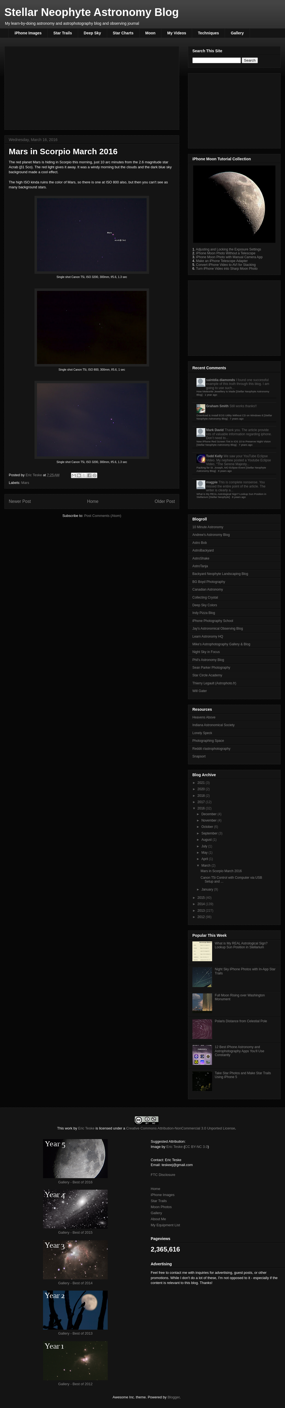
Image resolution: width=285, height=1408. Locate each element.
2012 (202, 917)
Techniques (208, 33)
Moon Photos (161, 1207)
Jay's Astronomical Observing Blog (217, 628)
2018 (202, 796)
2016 (202, 808)
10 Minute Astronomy (207, 527)
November (209, 820)
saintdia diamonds (220, 380)
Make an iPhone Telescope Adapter (222, 261)
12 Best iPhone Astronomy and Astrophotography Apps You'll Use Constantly (239, 1051)
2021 (202, 783)
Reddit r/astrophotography (211, 749)
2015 (202, 898)
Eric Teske (34, 475)
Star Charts (123, 33)
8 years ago (225, 470)
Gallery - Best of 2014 (75, 1283)
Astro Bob (199, 543)
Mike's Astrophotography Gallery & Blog (221, 644)
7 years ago (237, 418)
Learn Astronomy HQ (207, 636)
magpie (212, 482)
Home (93, 501)
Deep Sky (92, 33)
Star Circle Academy (207, 675)
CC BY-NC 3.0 (196, 1147)
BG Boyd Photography (208, 582)
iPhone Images (28, 33)
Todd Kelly (214, 456)
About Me (158, 1219)
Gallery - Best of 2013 (75, 1333)
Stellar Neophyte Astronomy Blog (91, 12)
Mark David (215, 430)
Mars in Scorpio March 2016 (221, 871)
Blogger (173, 1397)
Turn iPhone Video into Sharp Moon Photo (227, 269)
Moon (150, 33)
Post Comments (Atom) (102, 516)
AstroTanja (200, 566)
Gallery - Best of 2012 (75, 1384)
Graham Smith (217, 406)
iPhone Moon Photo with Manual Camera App (229, 257)
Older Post (165, 501)
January (207, 889)
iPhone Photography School (212, 621)
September (209, 833)
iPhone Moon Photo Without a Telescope (225, 253)
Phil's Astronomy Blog (208, 660)
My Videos (176, 33)
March (206, 865)
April (205, 859)
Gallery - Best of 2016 (75, 1182)
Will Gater (199, 691)
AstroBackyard (203, 550)
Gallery (237, 33)
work (68, 1128)
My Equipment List (165, 1225)
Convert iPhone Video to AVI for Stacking (226, 265)
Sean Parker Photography (211, 667)
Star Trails (62, 33)
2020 (202, 789)
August (207, 840)
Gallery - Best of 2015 (75, 1232)
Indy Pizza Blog (203, 613)
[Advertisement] (92, 86)
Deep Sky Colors (204, 605)
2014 (202, 904)
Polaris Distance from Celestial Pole (241, 1021)
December (209, 814)
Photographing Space (208, 741)
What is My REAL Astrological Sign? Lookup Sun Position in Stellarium (241, 945)
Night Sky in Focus (206, 652)
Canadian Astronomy (207, 589)
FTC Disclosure (163, 1175)
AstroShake (200, 558)
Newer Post (20, 501)
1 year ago (211, 394)
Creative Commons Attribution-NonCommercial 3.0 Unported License (180, 1128)
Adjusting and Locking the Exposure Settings (228, 249)
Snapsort (199, 756)
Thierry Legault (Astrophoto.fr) (214, 683)
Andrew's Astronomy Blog (211, 535)
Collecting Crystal (205, 597)
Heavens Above (203, 717)
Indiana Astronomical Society (213, 725)
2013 (202, 911)
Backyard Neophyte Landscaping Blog (220, 574)
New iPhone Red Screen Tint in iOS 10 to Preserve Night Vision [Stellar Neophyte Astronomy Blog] (233, 443)
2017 (202, 802)
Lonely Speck (202, 733)
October (207, 827)
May (205, 853)
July (204, 846)
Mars (25, 483)
